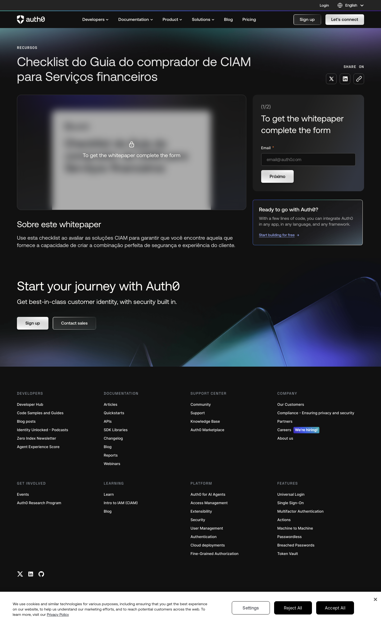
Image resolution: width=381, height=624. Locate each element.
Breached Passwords (295, 545)
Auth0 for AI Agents (207, 494)
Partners (284, 421)
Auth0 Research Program (39, 503)
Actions (284, 520)
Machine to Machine (295, 528)
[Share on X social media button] (331, 79)
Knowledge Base (205, 421)
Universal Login (291, 494)
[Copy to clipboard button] (358, 79)
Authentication (203, 537)
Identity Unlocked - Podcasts (42, 430)
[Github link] (41, 574)
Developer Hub (30, 404)
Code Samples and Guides (40, 413)
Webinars (112, 464)
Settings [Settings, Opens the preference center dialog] (251, 607)
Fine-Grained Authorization (214, 554)
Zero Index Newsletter (36, 438)
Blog (108, 447)
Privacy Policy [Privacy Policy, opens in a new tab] (58, 614)
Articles (110, 404)
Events (23, 494)
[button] (307, 19)
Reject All (293, 607)
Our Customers (290, 404)
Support (197, 413)
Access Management (209, 503)
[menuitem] (96, 19)
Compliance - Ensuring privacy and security (315, 413)
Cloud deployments (207, 545)
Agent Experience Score (38, 447)
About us (285, 438)
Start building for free (277, 235)
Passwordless (289, 537)
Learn (109, 494)
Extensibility (201, 511)
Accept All (335, 607)
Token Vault (287, 554)
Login (324, 5)
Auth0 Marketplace (207, 430)
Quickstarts (114, 413)
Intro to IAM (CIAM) (121, 503)
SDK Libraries (116, 430)
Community (200, 404)
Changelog (113, 438)
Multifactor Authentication (300, 511)
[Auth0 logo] (31, 19)
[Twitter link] (20, 574)
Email (266, 148)
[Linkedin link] (31, 574)
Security (197, 520)
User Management (206, 528)
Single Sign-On (290, 503)
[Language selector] (350, 5)
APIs (108, 421)
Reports (111, 455)
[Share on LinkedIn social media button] (345, 79)
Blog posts (26, 421)
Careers (298, 430)
